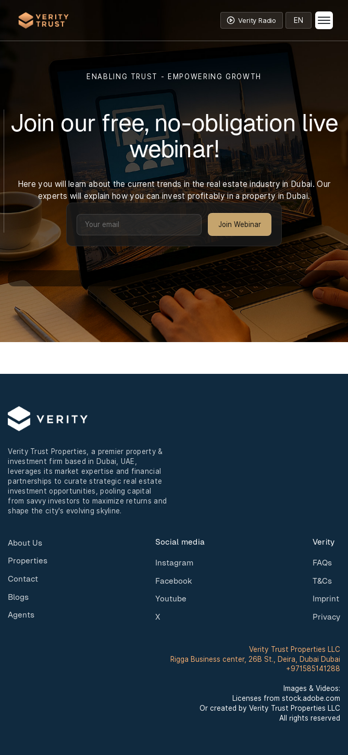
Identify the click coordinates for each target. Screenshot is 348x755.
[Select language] (298, 20)
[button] (325, 20)
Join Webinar (239, 224)
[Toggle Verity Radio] (251, 20)
